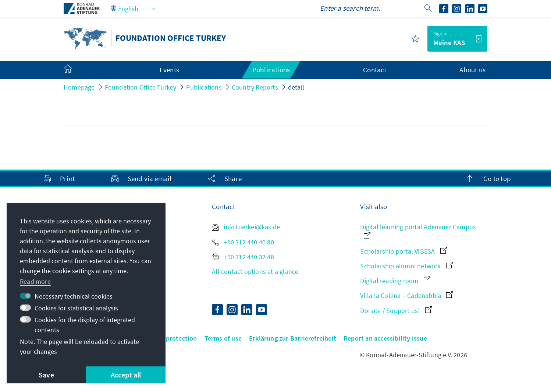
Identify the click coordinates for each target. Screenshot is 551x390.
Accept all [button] (126, 374)
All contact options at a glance (255, 271)
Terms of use (223, 338)
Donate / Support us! (395, 310)
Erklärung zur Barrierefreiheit (292, 338)
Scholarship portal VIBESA (403, 251)
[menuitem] (75, 70)
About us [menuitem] (472, 69)
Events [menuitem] (169, 69)
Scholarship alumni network (406, 266)
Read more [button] (35, 281)
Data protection (174, 338)
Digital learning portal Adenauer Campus (418, 230)
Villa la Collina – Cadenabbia (406, 295)
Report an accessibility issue (385, 338)
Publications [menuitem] (271, 69)
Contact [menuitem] (374, 69)
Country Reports (255, 87)
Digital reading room (395, 280)
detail (296, 87)
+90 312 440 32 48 (243, 257)
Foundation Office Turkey (141, 87)
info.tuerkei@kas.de (246, 227)
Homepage (79, 87)
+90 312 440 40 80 (243, 242)
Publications (203, 87)
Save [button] (46, 374)
